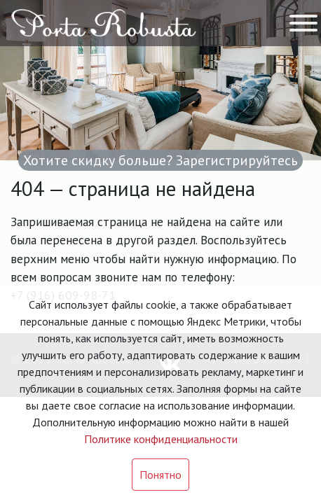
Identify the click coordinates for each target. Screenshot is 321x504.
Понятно (160, 475)
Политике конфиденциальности (161, 439)
